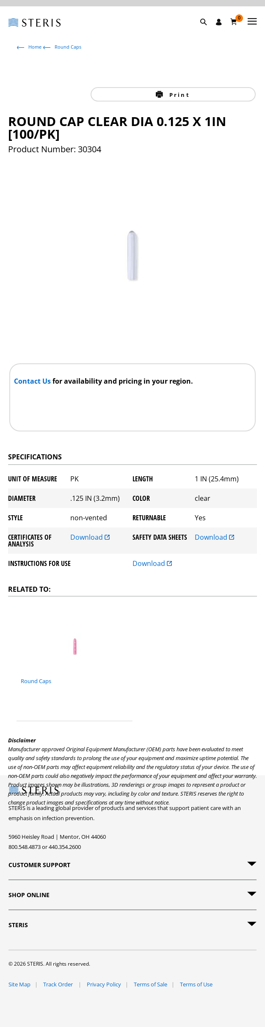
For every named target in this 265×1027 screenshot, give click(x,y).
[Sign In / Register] (219, 22)
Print (178, 95)
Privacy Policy (104, 984)
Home (34, 47)
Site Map (19, 984)
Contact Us (33, 381)
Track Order (58, 984)
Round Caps (68, 47)
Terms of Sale (150, 984)
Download (90, 538)
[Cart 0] (233, 21)
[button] (207, 31)
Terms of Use (196, 984)
